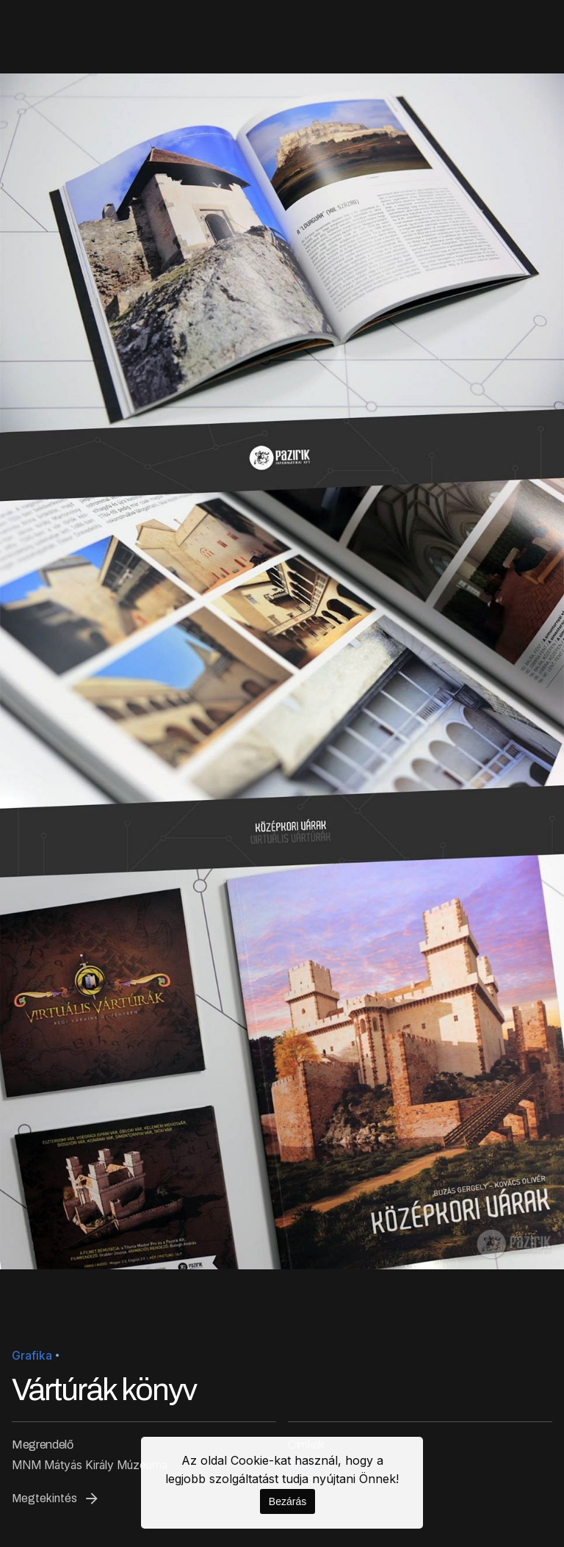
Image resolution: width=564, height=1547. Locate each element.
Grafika (32, 1356)
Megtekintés (56, 1498)
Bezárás (287, 1501)
